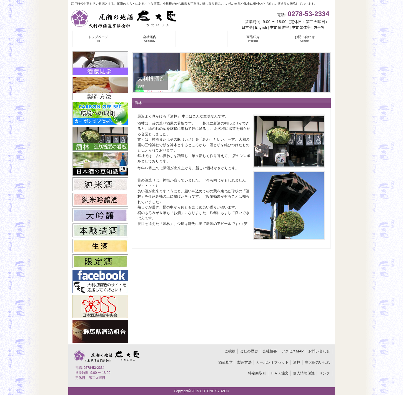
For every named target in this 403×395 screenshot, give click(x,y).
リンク (324, 373)
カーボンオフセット (272, 362)
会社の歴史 (249, 351)
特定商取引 (257, 373)
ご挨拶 (230, 351)
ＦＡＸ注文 (280, 373)
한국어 (319, 27)
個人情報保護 (304, 373)
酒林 (296, 362)
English (261, 27)
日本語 (247, 27)
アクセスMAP (292, 351)
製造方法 (244, 362)
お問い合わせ (319, 351)
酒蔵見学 (225, 362)
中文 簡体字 (279, 27)
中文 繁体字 (301, 27)
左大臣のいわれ (317, 362)
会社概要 (269, 351)
